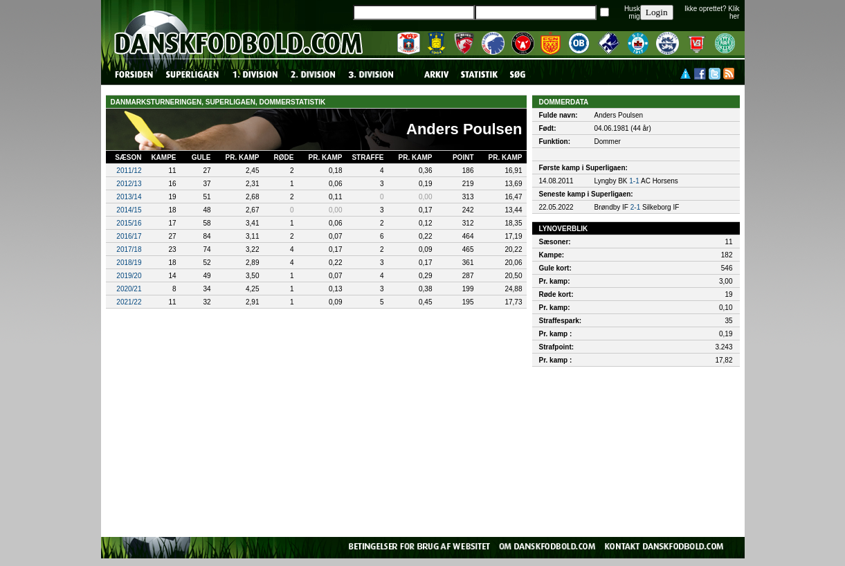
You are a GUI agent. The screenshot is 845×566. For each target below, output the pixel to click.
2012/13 (128, 184)
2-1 (635, 207)
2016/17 (128, 236)
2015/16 (128, 223)
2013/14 (128, 197)
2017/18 (128, 249)
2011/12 (128, 170)
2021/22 (128, 302)
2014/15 (128, 210)
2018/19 (128, 262)
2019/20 (128, 276)
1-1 (634, 181)
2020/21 (128, 289)
